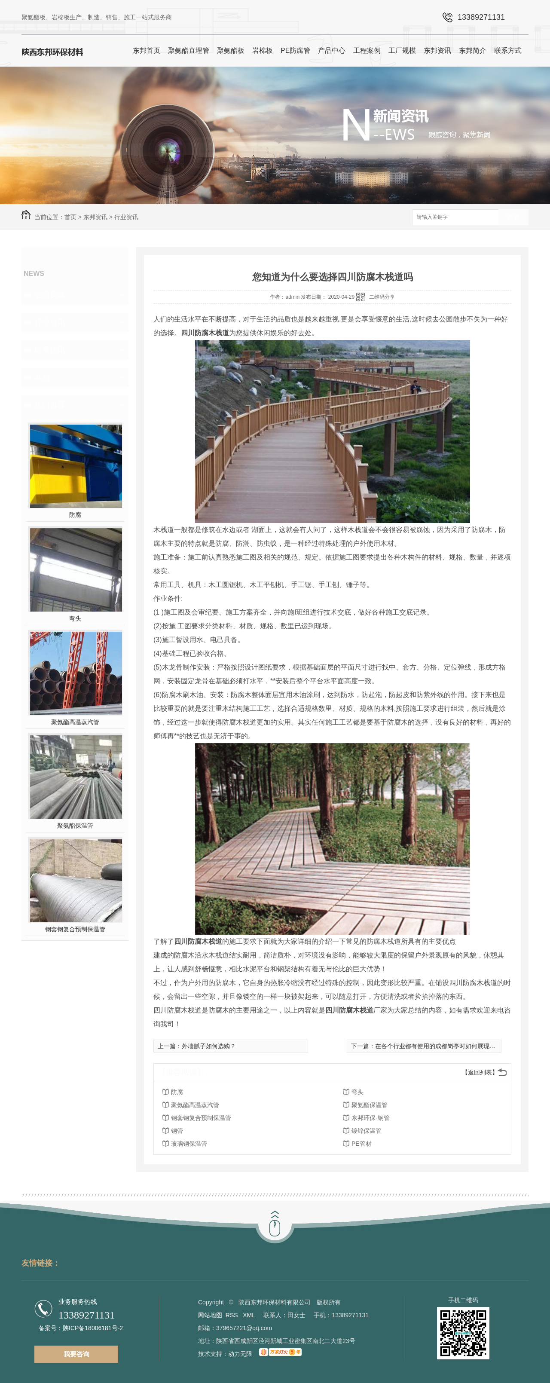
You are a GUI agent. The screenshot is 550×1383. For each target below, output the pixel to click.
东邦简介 (472, 50)
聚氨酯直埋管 (188, 50)
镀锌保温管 (366, 1130)
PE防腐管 (295, 50)
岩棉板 (262, 50)
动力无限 (240, 1353)
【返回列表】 (480, 1072)
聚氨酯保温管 (75, 825)
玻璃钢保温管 (189, 1143)
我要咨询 (76, 1354)
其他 (42, 377)
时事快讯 (49, 350)
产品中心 (331, 50)
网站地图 (210, 1315)
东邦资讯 (437, 50)
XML (250, 1315)
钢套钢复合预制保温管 (75, 929)
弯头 (75, 618)
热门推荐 (49, 405)
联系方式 (508, 50)
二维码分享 (382, 297)
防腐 (75, 514)
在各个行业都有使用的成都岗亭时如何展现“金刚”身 (443, 1046)
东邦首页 (146, 50)
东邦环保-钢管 (370, 1117)
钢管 (177, 1130)
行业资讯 (126, 217)
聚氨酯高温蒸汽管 (75, 722)
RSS (233, 1315)
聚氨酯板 (230, 50)
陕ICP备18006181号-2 (93, 1328)
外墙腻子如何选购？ (209, 1046)
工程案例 (367, 50)
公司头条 (49, 295)
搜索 (513, 217)
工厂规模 (402, 50)
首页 (70, 217)
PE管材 (361, 1143)
